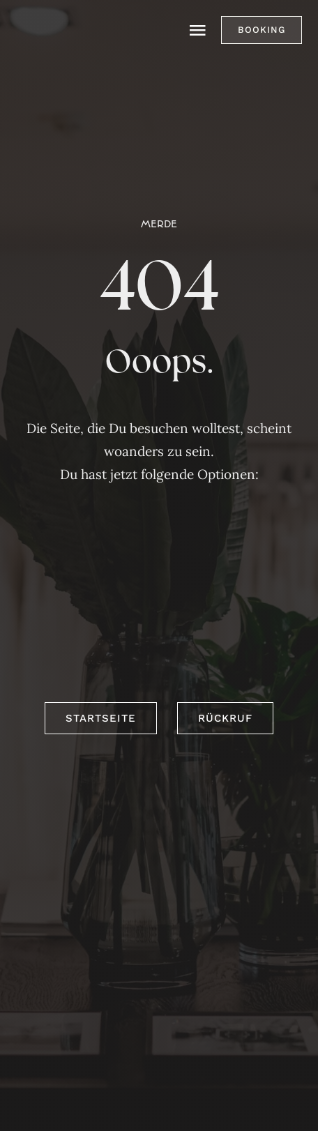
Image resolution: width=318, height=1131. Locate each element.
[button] (261, 30)
